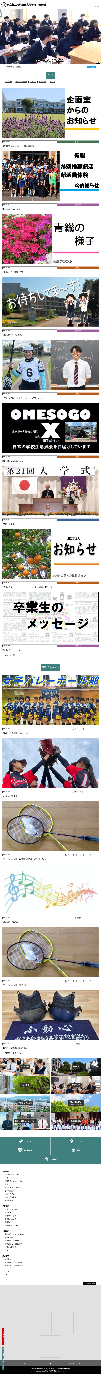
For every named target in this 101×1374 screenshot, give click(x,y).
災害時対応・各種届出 (14, 67)
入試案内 (5, 1231)
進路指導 (5, 1256)
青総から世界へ (10, 1194)
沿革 (6, 1184)
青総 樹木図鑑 (10, 1197)
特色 (6, 1178)
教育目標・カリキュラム (14, 1181)
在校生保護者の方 (21, 82)
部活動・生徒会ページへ (14, 1053)
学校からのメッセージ (13, 1175)
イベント (52, 82)
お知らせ (33, 82)
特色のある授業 (10, 1216)
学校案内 (5, 1171)
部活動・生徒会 (10, 1219)
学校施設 (8, 1222)
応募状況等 (9, 1237)
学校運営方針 (10, 1191)
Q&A (6, 1250)
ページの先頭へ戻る (89, 1283)
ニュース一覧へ (10, 655)
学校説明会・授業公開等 (14, 1244)
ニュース (5, 1274)
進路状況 (8, 1259)
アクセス (5, 1271)
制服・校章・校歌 (11, 1209)
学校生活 (5, 1206)
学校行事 (8, 1212)
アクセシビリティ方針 (75, 1363)
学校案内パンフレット (13, 1187)
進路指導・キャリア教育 (14, 1262)
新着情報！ (8, 82)
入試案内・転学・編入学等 (14, 1234)
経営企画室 (9, 1200)
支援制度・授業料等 (12, 1241)
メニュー (97, 6)
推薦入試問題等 (10, 1247)
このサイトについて (26, 1363)
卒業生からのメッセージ (14, 1266)
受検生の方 (42, 82)
